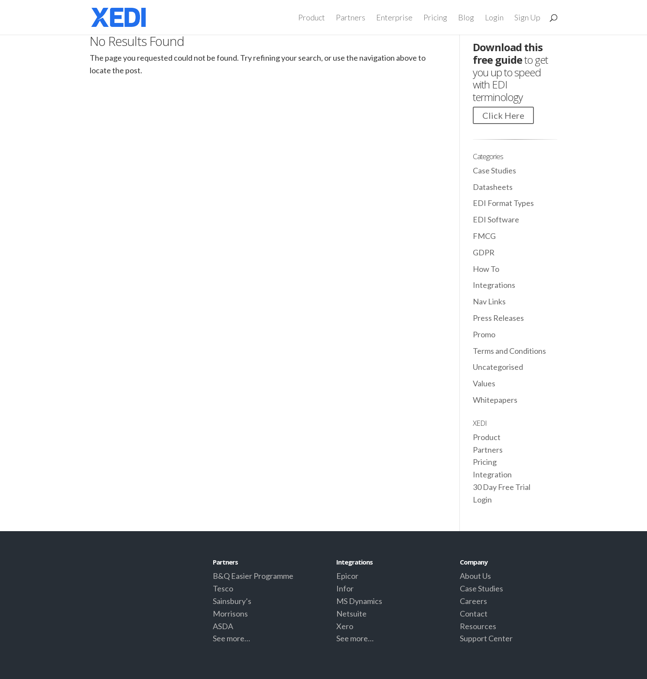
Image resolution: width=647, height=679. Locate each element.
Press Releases (498, 318)
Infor (345, 588)
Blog (466, 18)
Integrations (494, 285)
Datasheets (493, 187)
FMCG (484, 236)
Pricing (435, 18)
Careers (473, 601)
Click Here (503, 115)
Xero (344, 626)
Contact (474, 613)
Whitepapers (495, 400)
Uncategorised (498, 367)
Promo (484, 334)
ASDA (223, 626)
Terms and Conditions (509, 351)
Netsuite (351, 613)
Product (311, 18)
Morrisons (230, 613)
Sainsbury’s (232, 601)
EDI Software (496, 219)
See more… (231, 638)
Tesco (223, 588)
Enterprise (394, 18)
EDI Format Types (503, 203)
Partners (350, 18)
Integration (492, 474)
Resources (478, 626)
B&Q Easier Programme (253, 576)
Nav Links (489, 301)
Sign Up (527, 18)
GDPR (483, 252)
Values (484, 383)
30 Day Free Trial (501, 487)
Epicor (347, 576)
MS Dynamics (359, 601)
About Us (475, 576)
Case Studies (494, 170)
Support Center (486, 638)
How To (486, 269)
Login (494, 18)
